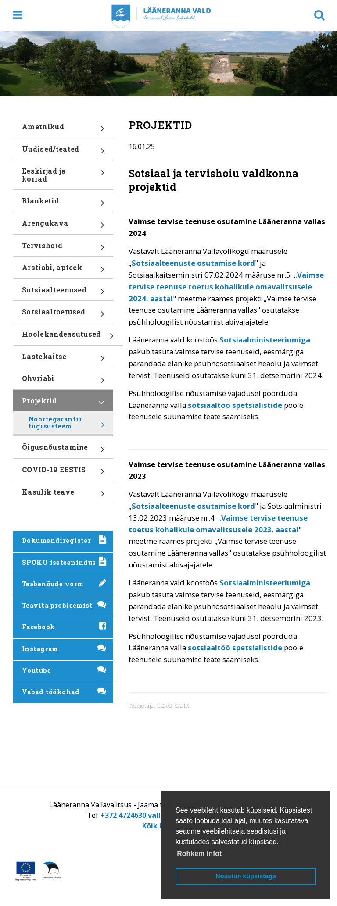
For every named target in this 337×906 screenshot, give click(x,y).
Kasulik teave (63, 495)
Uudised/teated (63, 152)
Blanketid (63, 204)
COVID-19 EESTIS (63, 473)
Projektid (63, 404)
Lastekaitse (63, 359)
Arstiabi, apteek (63, 270)
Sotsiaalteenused (63, 293)
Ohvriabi (63, 381)
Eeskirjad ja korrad (63, 177)
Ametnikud (63, 130)
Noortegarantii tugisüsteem (66, 424)
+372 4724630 (123, 815)
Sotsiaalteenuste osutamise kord (193, 263)
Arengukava (63, 226)
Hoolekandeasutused (68, 337)
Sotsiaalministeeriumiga (264, 340)
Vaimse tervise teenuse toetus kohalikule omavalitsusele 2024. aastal (226, 286)
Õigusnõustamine (63, 450)
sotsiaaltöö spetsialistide (235, 405)
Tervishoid (63, 249)
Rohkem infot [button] (199, 853)
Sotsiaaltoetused (63, 315)
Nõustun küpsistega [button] (245, 876)
